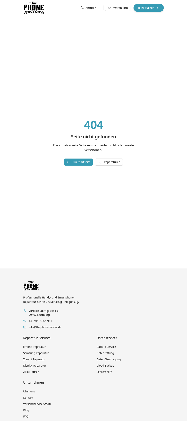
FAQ (25, 416)
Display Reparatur (34, 365)
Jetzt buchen (148, 8)
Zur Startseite (79, 162)
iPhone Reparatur (34, 347)
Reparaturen (109, 162)
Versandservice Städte (37, 404)
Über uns (29, 391)
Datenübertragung (109, 359)
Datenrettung (105, 353)
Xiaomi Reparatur (34, 359)
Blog (26, 410)
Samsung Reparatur (36, 353)
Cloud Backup (105, 365)
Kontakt (28, 397)
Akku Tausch (31, 372)
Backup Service (106, 347)
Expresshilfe (104, 372)
